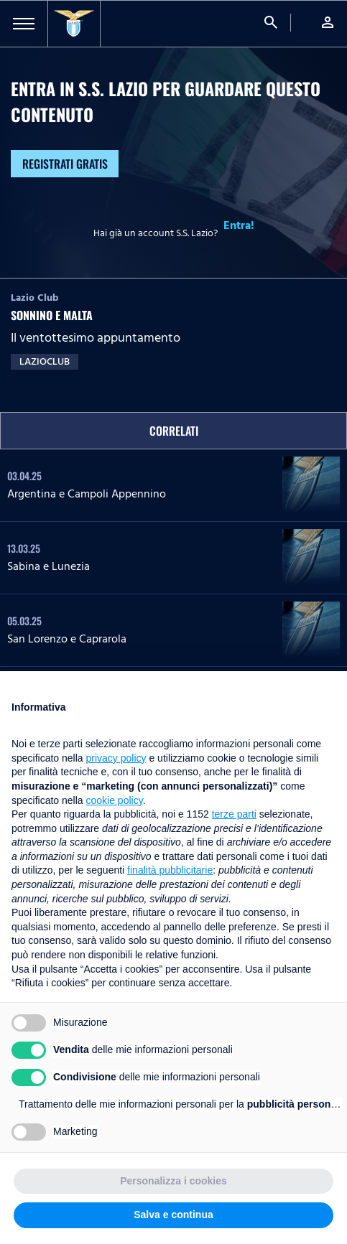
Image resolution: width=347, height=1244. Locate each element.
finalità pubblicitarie (170, 870)
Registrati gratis (65, 163)
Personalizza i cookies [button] (173, 1181)
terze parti (234, 814)
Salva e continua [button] (173, 1214)
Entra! (238, 225)
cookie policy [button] (114, 800)
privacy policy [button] (116, 758)
